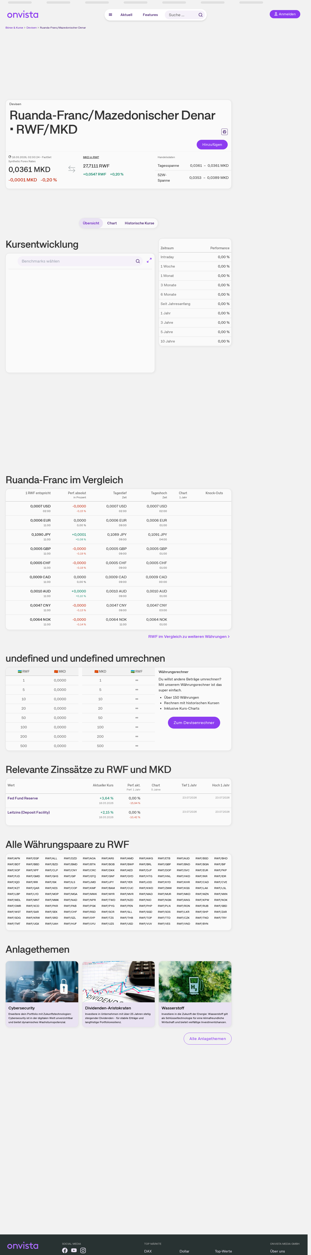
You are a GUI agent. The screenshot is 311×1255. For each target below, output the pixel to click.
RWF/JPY (108, 882)
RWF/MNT (32, 900)
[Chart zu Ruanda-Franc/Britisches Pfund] (183, 550)
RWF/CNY (70, 870)
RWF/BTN (89, 864)
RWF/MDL (14, 900)
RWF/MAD (146, 894)
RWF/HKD (183, 876)
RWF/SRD (51, 918)
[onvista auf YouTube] (74, 1251)
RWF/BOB (108, 864)
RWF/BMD (70, 864)
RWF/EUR (202, 870)
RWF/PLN (164, 906)
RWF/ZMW (165, 888)
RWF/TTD (164, 918)
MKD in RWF (91, 157)
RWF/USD (126, 924)
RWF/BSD (202, 858)
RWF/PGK (89, 906)
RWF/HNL (164, 876)
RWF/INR (201, 876)
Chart (112, 223)
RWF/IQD (14, 882)
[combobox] (80, 261)
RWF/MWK (90, 894)
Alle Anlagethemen (207, 1038)
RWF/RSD (89, 912)
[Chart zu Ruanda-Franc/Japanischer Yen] (183, 536)
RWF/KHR (183, 882)
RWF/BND (183, 864)
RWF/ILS (69, 882)
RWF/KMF (89, 888)
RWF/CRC (89, 870)
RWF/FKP (220, 870)
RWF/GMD (33, 876)
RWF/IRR (32, 882)
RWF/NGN (164, 900)
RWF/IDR (220, 876)
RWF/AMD (126, 858)
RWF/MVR (126, 894)
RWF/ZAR (220, 912)
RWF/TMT (14, 924)
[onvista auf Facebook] (65, 1251)
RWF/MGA (70, 894)
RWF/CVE (220, 882)
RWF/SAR (32, 912)
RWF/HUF (70, 924)
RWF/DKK (108, 870)
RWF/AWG (146, 858)
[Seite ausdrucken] (224, 132)
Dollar (184, 1251)
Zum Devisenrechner (194, 722)
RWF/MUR (164, 894)
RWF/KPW (202, 900)
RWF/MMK (52, 900)
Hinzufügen (212, 144)
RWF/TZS (108, 918)
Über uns (277, 1251)
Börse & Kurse (14, 27)
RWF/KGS (183, 888)
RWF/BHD (220, 858)
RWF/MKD (183, 894)
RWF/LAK (202, 888)
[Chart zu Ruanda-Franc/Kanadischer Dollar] (183, 578)
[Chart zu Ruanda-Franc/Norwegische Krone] (183, 621)
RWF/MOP (52, 894)
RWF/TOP (145, 918)
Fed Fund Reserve (23, 798)
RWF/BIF (220, 864)
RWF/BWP (127, 864)
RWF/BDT (14, 864)
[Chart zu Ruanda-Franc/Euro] (183, 521)
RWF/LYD (32, 894)
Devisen (31, 27)
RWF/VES (164, 924)
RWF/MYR (108, 894)
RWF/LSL (220, 888)
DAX (148, 1251)
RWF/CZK (183, 918)
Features (150, 14)
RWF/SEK (51, 912)
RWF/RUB (202, 906)
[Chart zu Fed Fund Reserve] (156, 800)
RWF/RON (183, 906)
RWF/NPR (89, 900)
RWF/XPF (32, 870)
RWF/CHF (70, 912)
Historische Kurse (139, 223)
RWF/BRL (145, 864)
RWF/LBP (14, 894)
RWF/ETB (164, 858)
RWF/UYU (89, 924)
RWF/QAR (32, 888)
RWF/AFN (14, 858)
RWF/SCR (108, 912)
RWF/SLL (126, 912)
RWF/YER (126, 882)
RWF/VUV (145, 924)
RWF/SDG (14, 918)
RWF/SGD (145, 912)
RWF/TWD (108, 900)
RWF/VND (183, 924)
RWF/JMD (89, 882)
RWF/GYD (126, 876)
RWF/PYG (108, 906)
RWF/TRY (220, 918)
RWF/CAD (202, 882)
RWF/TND (202, 918)
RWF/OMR (14, 906)
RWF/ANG (183, 900)
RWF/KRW (33, 918)
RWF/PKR (51, 906)
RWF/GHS (51, 876)
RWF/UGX (32, 924)
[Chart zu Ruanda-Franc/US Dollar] (183, 507)
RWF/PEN (126, 906)
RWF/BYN (202, 924)
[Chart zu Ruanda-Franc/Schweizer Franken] (183, 564)
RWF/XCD (32, 906)
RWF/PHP (145, 906)
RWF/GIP (70, 876)
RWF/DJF (145, 870)
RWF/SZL (70, 918)
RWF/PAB (70, 906)
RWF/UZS (108, 924)
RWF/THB (126, 918)
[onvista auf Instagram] (83, 1251)
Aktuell (126, 14)
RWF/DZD (70, 858)
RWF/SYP (89, 918)
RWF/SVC (183, 870)
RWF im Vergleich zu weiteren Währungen (189, 636)
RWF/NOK (220, 900)
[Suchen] (137, 261)
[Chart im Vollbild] (149, 260)
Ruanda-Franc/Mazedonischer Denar (63, 27)
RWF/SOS (164, 912)
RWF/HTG (145, 876)
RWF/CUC (126, 888)
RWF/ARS (108, 858)
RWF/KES (51, 888)
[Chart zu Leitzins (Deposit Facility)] (156, 814)
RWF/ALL (51, 858)
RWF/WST (14, 912)
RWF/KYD (164, 882)
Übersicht (91, 223)
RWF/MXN (220, 894)
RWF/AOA (89, 858)
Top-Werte (223, 1251)
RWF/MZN (202, 894)
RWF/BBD (32, 864)
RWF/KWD (146, 888)
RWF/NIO (145, 900)
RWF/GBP (164, 864)
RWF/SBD (220, 906)
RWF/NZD (126, 900)
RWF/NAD (70, 900)
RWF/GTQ (89, 876)
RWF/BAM (108, 888)
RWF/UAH (51, 924)
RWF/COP (70, 888)
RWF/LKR (183, 912)
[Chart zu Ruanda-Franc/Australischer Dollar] (183, 592)
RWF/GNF (108, 876)
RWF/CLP (51, 870)
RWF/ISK (51, 882)
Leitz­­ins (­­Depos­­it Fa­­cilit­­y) (29, 812)
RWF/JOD (145, 882)
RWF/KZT (14, 888)
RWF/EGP (32, 858)
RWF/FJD (14, 876)
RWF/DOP (164, 870)
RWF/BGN (202, 864)
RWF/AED (126, 870)
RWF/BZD (51, 864)
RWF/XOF (14, 870)
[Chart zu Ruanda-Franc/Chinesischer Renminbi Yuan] (183, 606)
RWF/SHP (202, 912)
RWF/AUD (183, 858)
